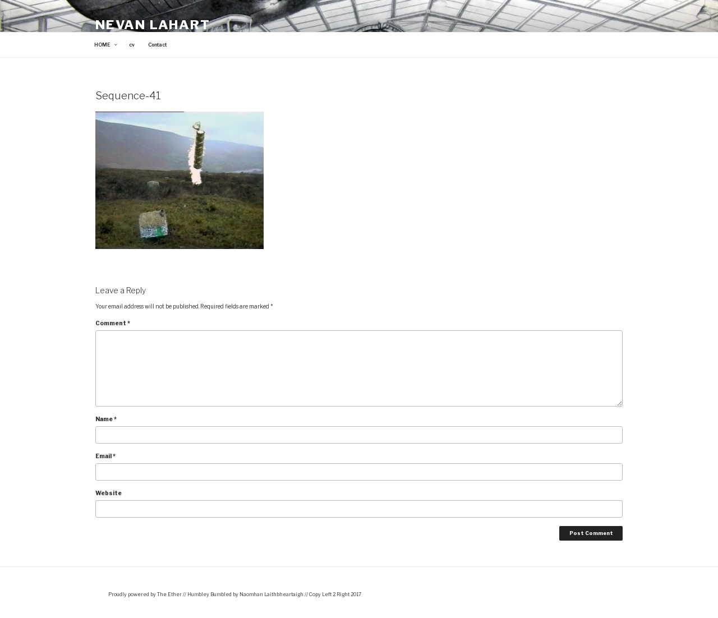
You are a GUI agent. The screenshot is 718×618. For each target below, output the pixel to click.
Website (108, 493)
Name (106, 419)
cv (132, 45)
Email (105, 456)
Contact (157, 45)
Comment (112, 323)
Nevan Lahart (152, 25)
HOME (106, 45)
